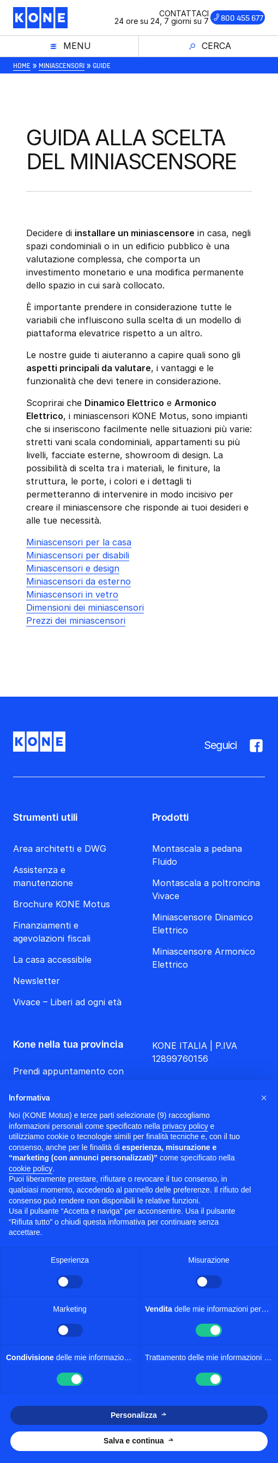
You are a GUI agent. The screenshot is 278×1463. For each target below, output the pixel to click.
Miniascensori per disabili (77, 555)
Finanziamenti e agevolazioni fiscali (51, 932)
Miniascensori (61, 65)
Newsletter (36, 980)
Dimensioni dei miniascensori (85, 607)
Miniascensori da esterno (78, 581)
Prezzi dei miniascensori (75, 620)
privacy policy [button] (185, 1126)
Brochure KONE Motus (61, 904)
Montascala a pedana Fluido (197, 855)
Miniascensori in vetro (72, 594)
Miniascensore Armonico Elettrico (203, 958)
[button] (264, 1098)
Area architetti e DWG (59, 848)
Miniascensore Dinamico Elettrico (202, 924)
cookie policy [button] (30, 1168)
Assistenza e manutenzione (43, 876)
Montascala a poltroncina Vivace (206, 889)
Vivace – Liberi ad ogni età (67, 1002)
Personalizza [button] (134, 1415)
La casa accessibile (52, 959)
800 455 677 (242, 18)
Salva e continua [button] (134, 1440)
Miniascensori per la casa (78, 542)
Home (22, 65)
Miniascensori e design (72, 568)
